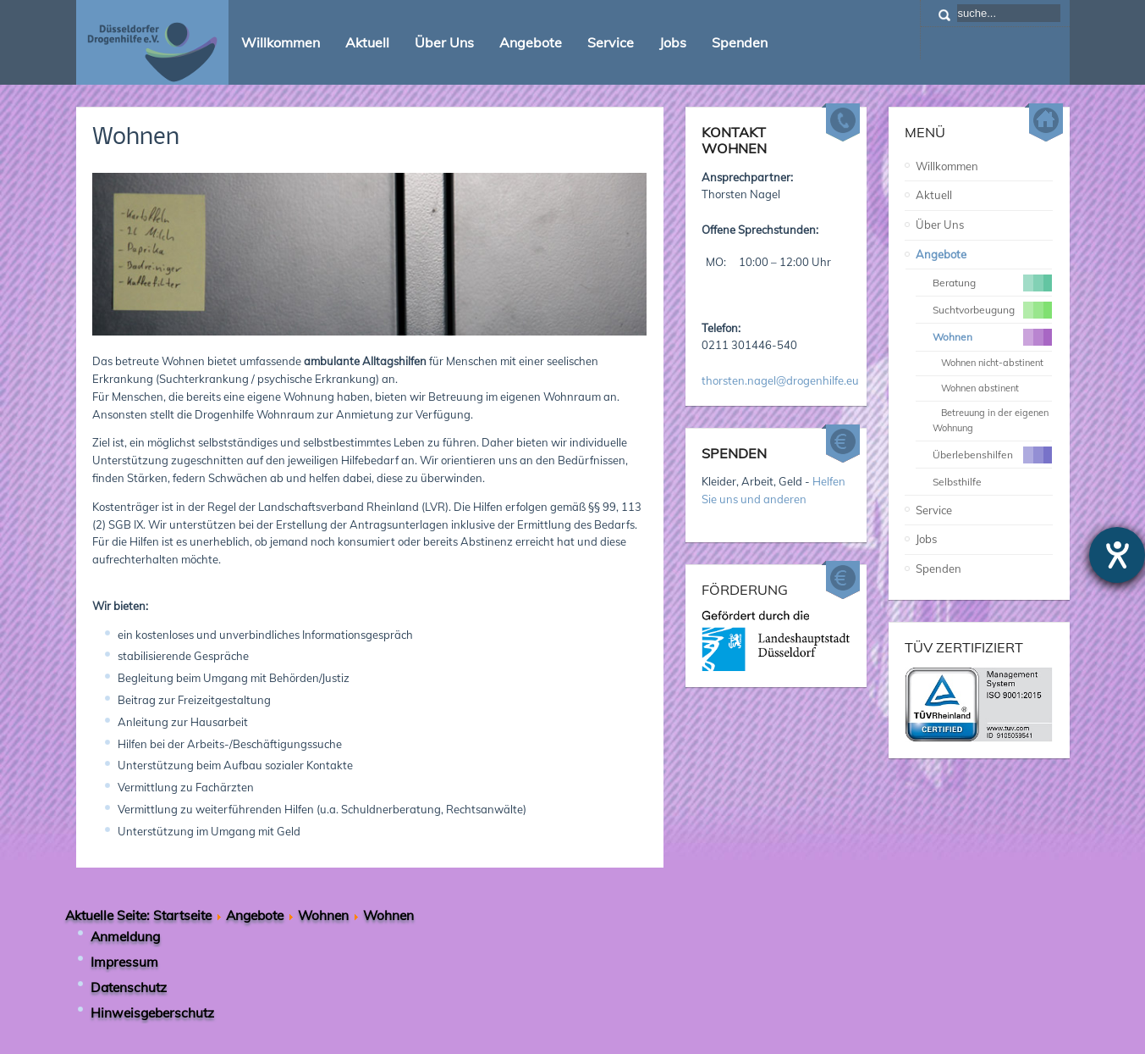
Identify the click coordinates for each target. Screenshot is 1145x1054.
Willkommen (947, 166)
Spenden (938, 568)
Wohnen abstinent (980, 388)
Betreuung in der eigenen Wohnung (991, 420)
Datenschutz (129, 987)
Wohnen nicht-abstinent (992, 363)
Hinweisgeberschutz (152, 1012)
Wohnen (135, 137)
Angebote (941, 254)
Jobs (926, 539)
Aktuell (934, 195)
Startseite (182, 915)
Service (934, 510)
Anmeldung (125, 936)
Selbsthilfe (957, 481)
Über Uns (940, 224)
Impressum (124, 961)
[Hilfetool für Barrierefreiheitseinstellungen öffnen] (1117, 555)
